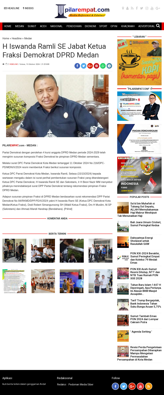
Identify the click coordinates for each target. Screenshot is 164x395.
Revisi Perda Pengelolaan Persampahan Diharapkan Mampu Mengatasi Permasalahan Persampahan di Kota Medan (139, 353)
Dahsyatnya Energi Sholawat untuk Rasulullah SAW (141, 240)
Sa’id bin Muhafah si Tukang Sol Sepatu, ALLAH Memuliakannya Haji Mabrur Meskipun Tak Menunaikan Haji (137, 209)
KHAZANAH (128, 26)
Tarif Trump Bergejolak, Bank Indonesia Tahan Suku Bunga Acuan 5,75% (145, 303)
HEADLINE (11, 8)
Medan (28, 38)
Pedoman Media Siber (80, 384)
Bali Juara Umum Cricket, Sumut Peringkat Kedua (145, 224)
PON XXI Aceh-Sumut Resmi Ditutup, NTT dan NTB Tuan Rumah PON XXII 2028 (145, 273)
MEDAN (19, 26)
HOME (7, 26)
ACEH (43, 26)
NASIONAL (56, 26)
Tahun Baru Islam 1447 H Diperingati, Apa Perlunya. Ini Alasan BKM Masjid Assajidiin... (146, 289)
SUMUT (32, 26)
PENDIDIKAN (74, 26)
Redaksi (61, 384)
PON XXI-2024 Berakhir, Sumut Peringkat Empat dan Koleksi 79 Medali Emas (145, 258)
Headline (17, 38)
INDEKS (28, 8)
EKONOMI (90, 26)
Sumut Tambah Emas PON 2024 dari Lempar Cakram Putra (144, 319)
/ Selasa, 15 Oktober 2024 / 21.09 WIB (33, 64)
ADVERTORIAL (146, 26)
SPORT (103, 26)
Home (5, 38)
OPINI (114, 26)
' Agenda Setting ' (141, 331)
